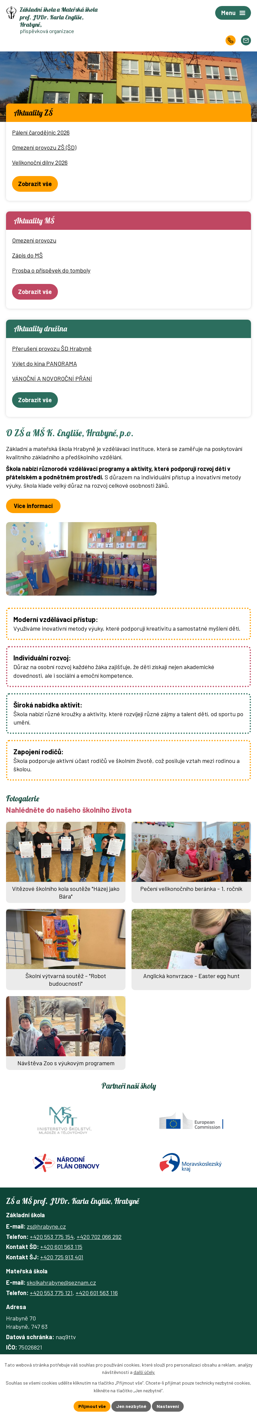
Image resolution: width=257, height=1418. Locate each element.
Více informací (33, 505)
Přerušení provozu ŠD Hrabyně (52, 348)
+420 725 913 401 (61, 1257)
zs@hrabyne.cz (46, 1226)
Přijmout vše (92, 1406)
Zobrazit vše (35, 183)
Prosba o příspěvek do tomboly (51, 270)
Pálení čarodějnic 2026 (41, 132)
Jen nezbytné (131, 1406)
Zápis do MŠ (27, 255)
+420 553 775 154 (52, 1236)
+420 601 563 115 (61, 1246)
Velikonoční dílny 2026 (40, 162)
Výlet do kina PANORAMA (44, 363)
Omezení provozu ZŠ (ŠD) (44, 147)
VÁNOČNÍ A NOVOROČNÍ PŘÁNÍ (52, 378)
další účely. (144, 1372)
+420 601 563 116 (97, 1292)
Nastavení (168, 1406)
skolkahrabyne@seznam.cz (61, 1282)
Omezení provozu (34, 240)
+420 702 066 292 (99, 1236)
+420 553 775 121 (51, 1292)
